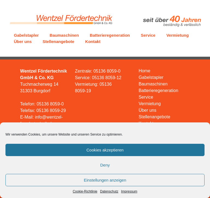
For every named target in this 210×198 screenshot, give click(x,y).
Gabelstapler (26, 35)
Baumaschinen (64, 35)
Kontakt (93, 41)
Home (144, 70)
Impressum (129, 191)
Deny (105, 165)
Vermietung (177, 35)
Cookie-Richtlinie (85, 191)
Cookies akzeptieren (105, 150)
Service (148, 35)
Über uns (23, 41)
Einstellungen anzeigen (105, 180)
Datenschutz (109, 191)
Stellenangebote (58, 41)
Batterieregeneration (110, 35)
